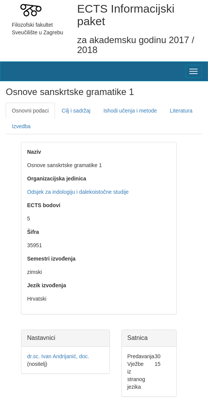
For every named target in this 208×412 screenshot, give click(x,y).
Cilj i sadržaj (76, 111)
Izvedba (21, 126)
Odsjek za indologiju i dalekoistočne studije (78, 192)
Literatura (181, 111)
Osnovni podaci (30, 111)
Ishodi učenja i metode (130, 111)
